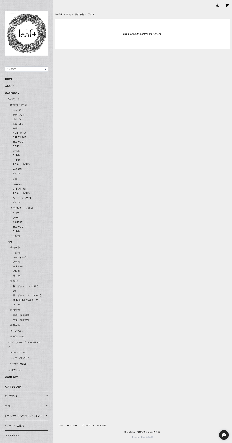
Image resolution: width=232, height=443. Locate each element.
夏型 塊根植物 (21, 315)
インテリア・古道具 (17, 364)
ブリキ (16, 217)
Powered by (142, 437)
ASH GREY (19, 132)
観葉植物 (15, 325)
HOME (59, 14)
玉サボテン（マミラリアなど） (27, 295)
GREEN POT (20, 137)
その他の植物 (17, 336)
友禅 (15, 128)
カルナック (18, 141)
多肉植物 (79, 14)
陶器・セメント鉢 (18, 104)
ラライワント (19, 114)
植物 (68, 14)
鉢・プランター (15, 99)
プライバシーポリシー (67, 425)
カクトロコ (18, 110)
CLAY (16, 213)
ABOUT (9, 86)
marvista (18, 184)
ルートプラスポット (22, 197)
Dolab (16, 155)
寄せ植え (17, 275)
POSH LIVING (21, 164)
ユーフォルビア (20, 257)
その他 (16, 173)
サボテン (14, 281)
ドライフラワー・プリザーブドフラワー (23, 415)
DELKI (16, 146)
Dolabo (17, 231)
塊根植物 (15, 310)
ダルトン (17, 119)
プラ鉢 (13, 178)
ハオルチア (18, 266)
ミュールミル (19, 123)
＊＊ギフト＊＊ (15, 370)
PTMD (16, 159)
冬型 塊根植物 (21, 320)
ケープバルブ (17, 330)
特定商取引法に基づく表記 (94, 425)
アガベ (16, 262)
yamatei (17, 168)
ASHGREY (18, 222)
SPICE (16, 150)
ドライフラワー (17, 352)
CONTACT (11, 377)
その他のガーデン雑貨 (21, 207)
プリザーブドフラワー (20, 358)
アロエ (16, 271)
